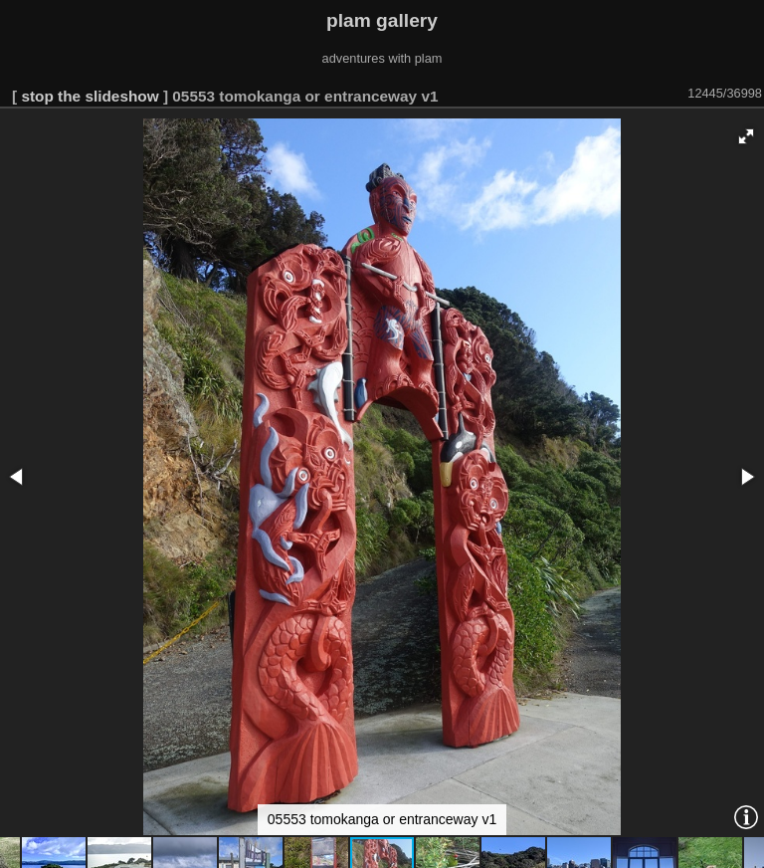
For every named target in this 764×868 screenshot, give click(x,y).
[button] (746, 136)
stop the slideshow (89, 96)
